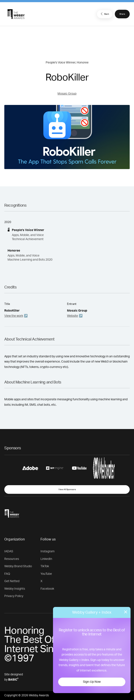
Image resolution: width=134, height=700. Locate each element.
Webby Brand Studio (18, 566)
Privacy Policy (13, 596)
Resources (11, 559)
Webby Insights (14, 588)
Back (104, 14)
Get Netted (11, 581)
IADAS (8, 551)
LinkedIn (46, 559)
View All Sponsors (67, 489)
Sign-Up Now (92, 681)
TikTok (45, 566)
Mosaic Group (67, 93)
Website (72, 315)
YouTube (46, 573)
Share (122, 14)
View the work (13, 315)
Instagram (48, 551)
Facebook (47, 588)
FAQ (7, 573)
